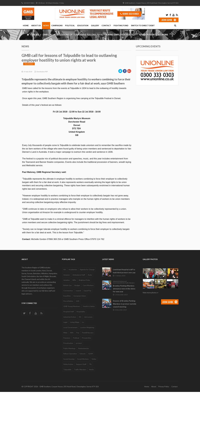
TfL (90, 420)
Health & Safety (89, 363)
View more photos (150, 349)
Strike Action (68, 420)
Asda (90, 331)
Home (26, 25)
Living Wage (74, 378)
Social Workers (83, 415)
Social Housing (68, 415)
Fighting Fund (121, 25)
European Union (80, 352)
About (153, 443)
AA (64, 326)
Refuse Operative (70, 410)
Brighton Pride (84, 336)
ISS (80, 373)
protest (79, 399)
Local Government (70, 384)
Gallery (95, 25)
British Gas (67, 342)
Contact (106, 25)
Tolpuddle (29, 120)
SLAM (90, 410)
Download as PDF (42, 128)
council (78, 347)
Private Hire (86, 394)
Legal (65, 378)
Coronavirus (68, 347)
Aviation (66, 336)
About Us (36, 25)
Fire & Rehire (68, 357)
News (46, 25)
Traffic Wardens (80, 426)
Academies (73, 326)
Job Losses (88, 373)
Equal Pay (87, 347)
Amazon (66, 331)
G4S (77, 357)
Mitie (65, 389)
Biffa (74, 336)
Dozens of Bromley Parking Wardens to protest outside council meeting (124, 360)
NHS (71, 389)
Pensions (66, 394)
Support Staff (81, 420)
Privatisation (68, 399)
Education (82, 25)
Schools (82, 410)
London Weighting (87, 384)
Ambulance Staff (79, 331)
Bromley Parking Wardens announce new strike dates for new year (124, 345)
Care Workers (88, 342)
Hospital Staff (68, 368)
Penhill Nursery (87, 389)
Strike (94, 415)
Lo (83, 378)
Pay (77, 389)
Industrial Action (69, 373)
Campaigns (56, 25)
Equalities (67, 352)
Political (70, 25)
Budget (77, 342)
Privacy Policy (163, 443)
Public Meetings (69, 405)
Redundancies (83, 405)
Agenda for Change (87, 326)
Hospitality (81, 368)
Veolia (91, 426)
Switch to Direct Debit (143, 25)
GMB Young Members (71, 363)
